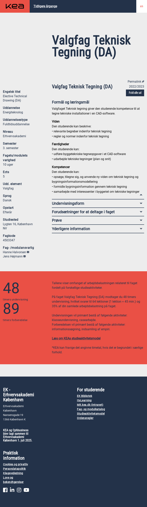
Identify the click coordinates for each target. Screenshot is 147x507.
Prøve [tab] (97, 220)
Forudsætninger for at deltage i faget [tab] (97, 212)
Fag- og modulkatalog (91, 409)
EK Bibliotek (84, 396)
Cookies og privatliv (15, 464)
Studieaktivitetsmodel (91, 413)
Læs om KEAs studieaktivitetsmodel (76, 338)
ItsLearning (84, 400)
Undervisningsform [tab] (97, 203)
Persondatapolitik (14, 468)
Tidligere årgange (45, 6)
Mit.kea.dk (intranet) (90, 405)
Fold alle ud (135, 93)
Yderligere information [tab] (97, 229)
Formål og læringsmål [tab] (97, 103)
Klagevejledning (13, 473)
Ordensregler (85, 418)
